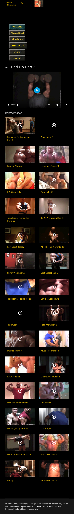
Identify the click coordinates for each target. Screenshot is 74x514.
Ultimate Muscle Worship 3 (19, 454)
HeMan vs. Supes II (50, 166)
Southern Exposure (50, 298)
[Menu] (67, 4)
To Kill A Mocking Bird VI (52, 218)
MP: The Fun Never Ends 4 (53, 247)
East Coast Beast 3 (49, 272)
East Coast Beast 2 (15, 247)
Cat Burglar (46, 428)
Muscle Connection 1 (51, 350)
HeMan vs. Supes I (49, 454)
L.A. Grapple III (14, 376)
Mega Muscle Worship (17, 402)
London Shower (14, 166)
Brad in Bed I (47, 192)
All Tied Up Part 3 (49, 480)
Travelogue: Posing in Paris (20, 298)
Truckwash (12, 324)
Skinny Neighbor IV (16, 272)
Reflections (46, 402)
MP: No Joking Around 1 (18, 428)
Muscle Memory (14, 350)
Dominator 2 (47, 137)
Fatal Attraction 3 (49, 324)
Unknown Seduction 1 (51, 376)
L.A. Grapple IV (14, 192)
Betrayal (11, 480)
